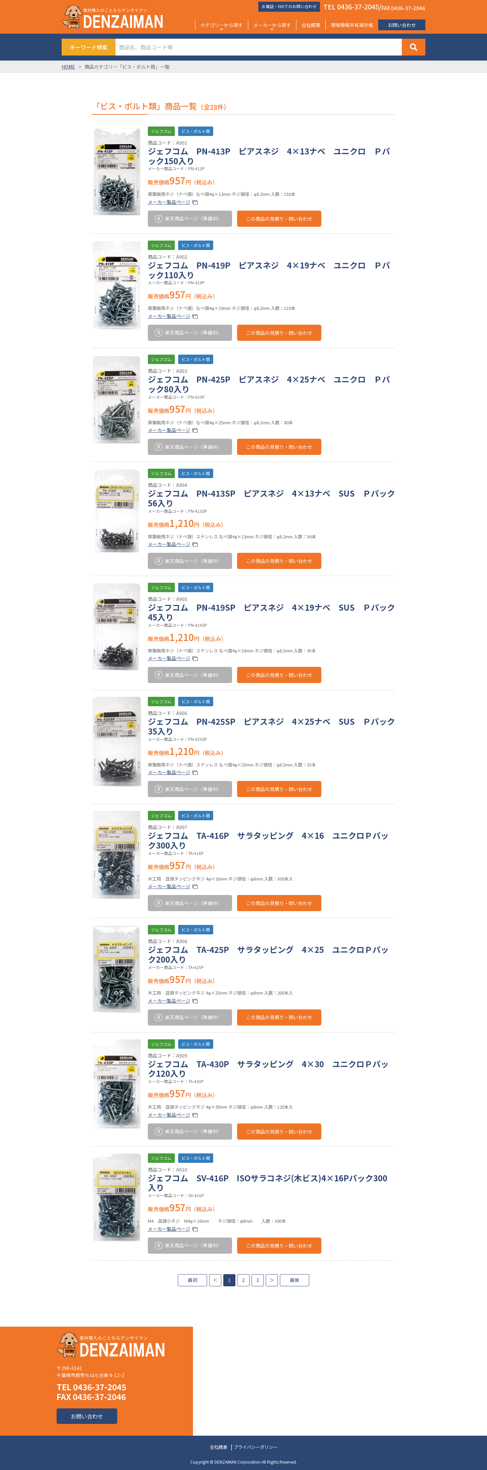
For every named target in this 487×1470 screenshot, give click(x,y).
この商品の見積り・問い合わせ (279, 218)
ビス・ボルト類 (196, 131)
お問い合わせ (402, 25)
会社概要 (310, 25)
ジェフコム (161, 131)
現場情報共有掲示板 (352, 25)
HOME (68, 66)
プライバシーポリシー (256, 1447)
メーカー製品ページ (169, 202)
